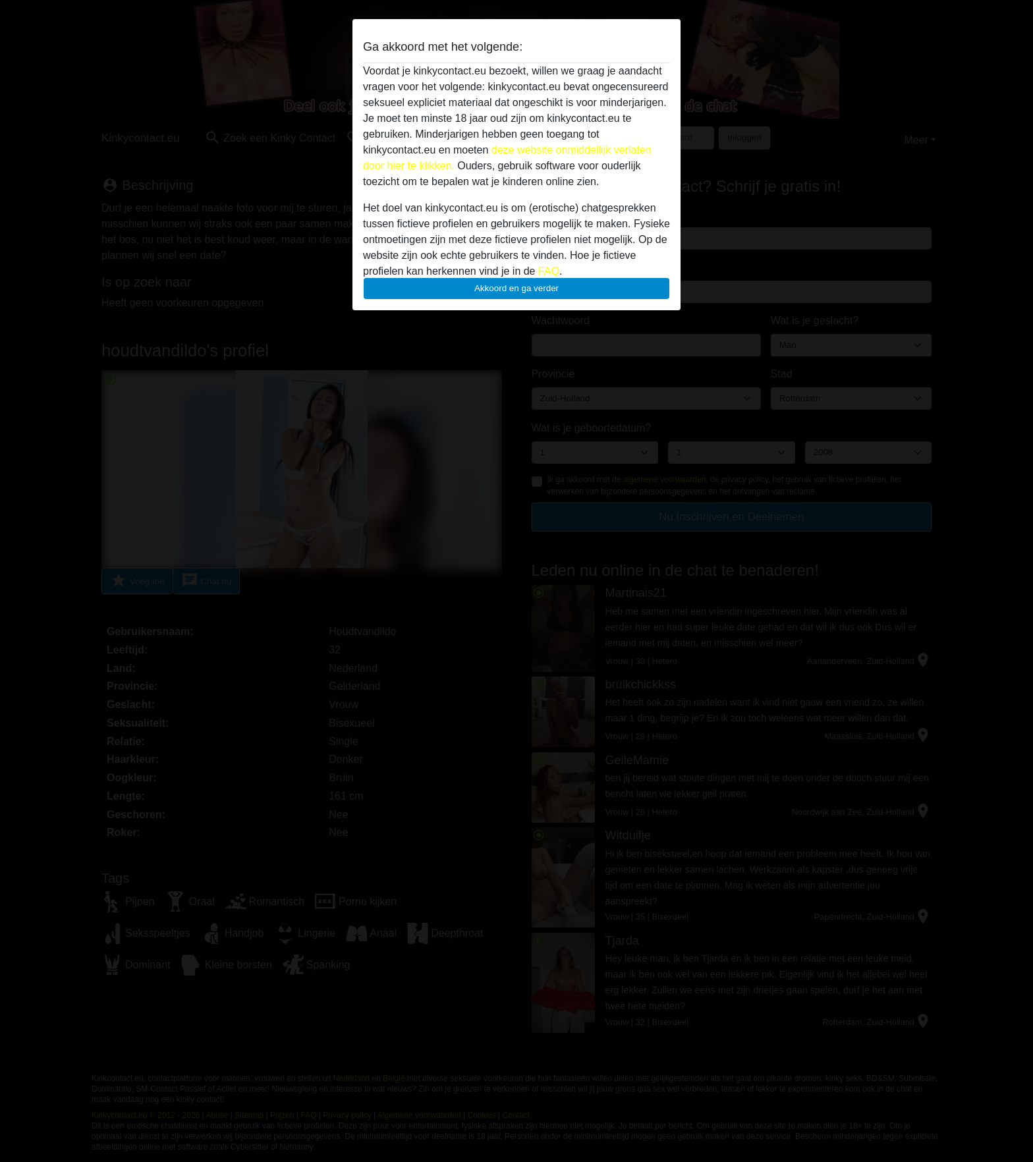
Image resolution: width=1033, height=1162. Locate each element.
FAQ (548, 271)
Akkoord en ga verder (516, 288)
